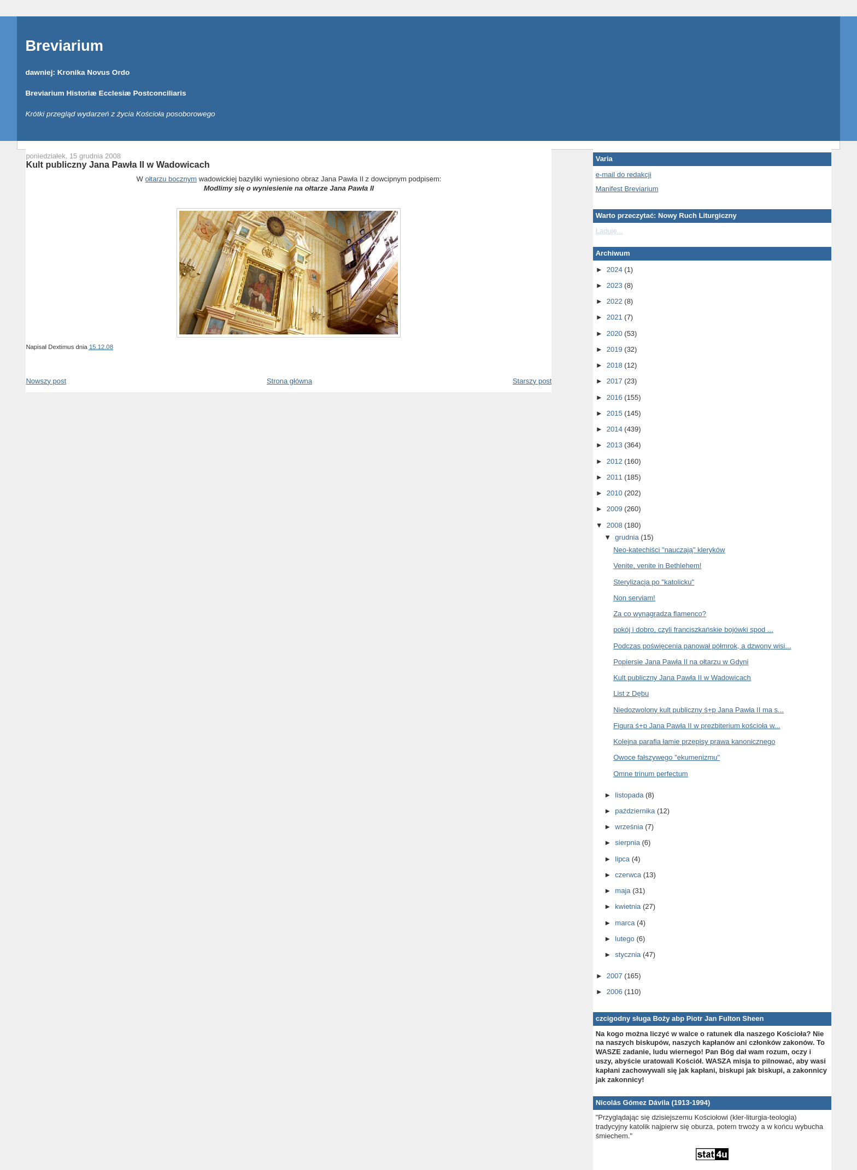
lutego (625, 939)
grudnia (628, 537)
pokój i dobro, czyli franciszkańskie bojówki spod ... (693, 629)
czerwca (629, 875)
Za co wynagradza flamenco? (659, 614)
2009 (616, 509)
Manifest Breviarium (627, 189)
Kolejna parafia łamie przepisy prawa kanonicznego (694, 741)
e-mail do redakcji (623, 174)
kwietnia (629, 906)
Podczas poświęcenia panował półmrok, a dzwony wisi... (702, 646)
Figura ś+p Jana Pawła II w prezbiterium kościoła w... (696, 726)
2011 (616, 477)
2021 (616, 317)
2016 (616, 397)
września (630, 827)
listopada (630, 795)
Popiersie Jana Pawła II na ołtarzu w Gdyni (680, 662)
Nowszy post (46, 381)
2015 (616, 413)
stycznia (629, 954)
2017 (616, 381)
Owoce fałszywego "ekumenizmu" (666, 757)
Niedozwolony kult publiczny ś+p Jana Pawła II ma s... (698, 710)
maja (623, 891)
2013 (616, 445)
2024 (616, 269)
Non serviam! (634, 598)
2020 (616, 333)
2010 (616, 493)
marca (626, 923)
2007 (616, 976)
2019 (616, 349)
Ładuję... (609, 231)
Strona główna (289, 381)
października (636, 811)
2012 (616, 461)
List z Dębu (631, 693)
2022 (616, 301)
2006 (616, 992)
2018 (616, 365)
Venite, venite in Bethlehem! (657, 566)
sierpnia (628, 842)
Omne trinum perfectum (650, 774)
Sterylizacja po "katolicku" (653, 582)
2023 (616, 285)
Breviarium (64, 45)
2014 (616, 429)
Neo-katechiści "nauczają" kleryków (669, 550)
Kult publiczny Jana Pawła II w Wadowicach (117, 164)
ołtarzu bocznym (171, 179)
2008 (616, 525)
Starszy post (532, 381)
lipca (623, 859)
